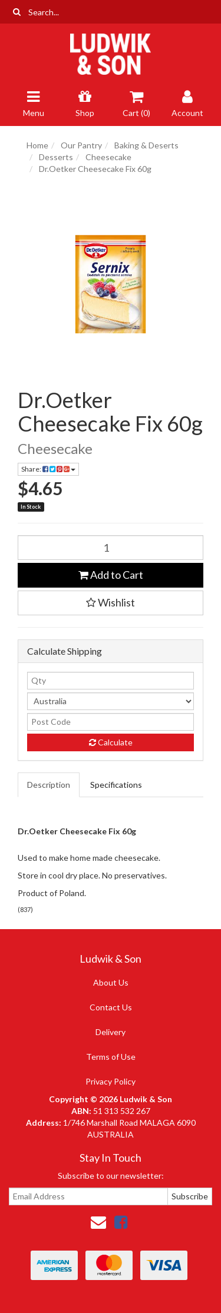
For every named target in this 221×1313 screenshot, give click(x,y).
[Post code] (110, 722)
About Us (110, 982)
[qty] (110, 680)
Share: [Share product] (48, 469)
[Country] (110, 701)
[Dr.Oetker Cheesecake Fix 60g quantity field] (110, 547)
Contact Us (111, 1007)
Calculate (111, 742)
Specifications (116, 785)
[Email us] (98, 1221)
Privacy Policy (110, 1081)
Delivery (110, 1032)
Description (48, 785)
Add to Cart (110, 574)
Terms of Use (111, 1057)
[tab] (49, 784)
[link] (120, 1221)
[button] (110, 603)
